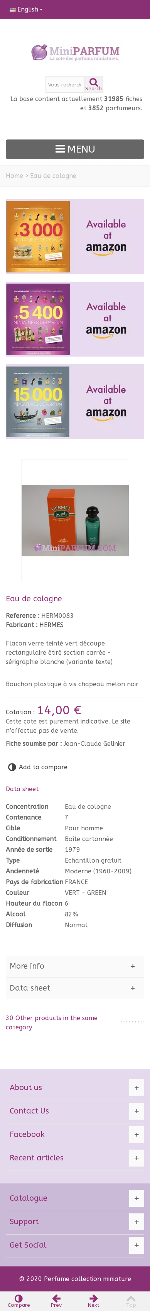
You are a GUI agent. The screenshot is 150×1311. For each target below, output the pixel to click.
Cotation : (21, 712)
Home (14, 175)
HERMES (51, 625)
